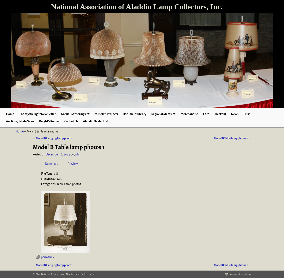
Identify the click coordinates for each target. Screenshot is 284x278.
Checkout (220, 114)
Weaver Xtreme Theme (241, 274)
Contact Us (71, 121)
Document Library (134, 114)
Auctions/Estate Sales (20, 121)
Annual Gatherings (73, 114)
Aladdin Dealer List (95, 121)
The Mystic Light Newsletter (37, 114)
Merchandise (189, 114)
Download (51, 163)
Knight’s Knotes (49, 121)
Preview (73, 163)
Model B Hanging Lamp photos (52, 138)
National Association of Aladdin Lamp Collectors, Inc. (137, 7)
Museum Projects (106, 114)
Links (246, 114)
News (234, 114)
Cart (206, 114)
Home (10, 114)
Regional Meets (161, 114)
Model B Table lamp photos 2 (232, 138)
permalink (47, 257)
